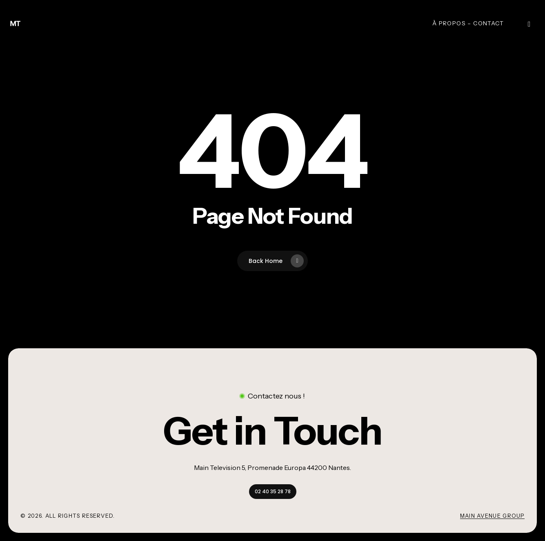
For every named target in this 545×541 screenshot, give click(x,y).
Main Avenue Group (492, 515)
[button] (273, 431)
